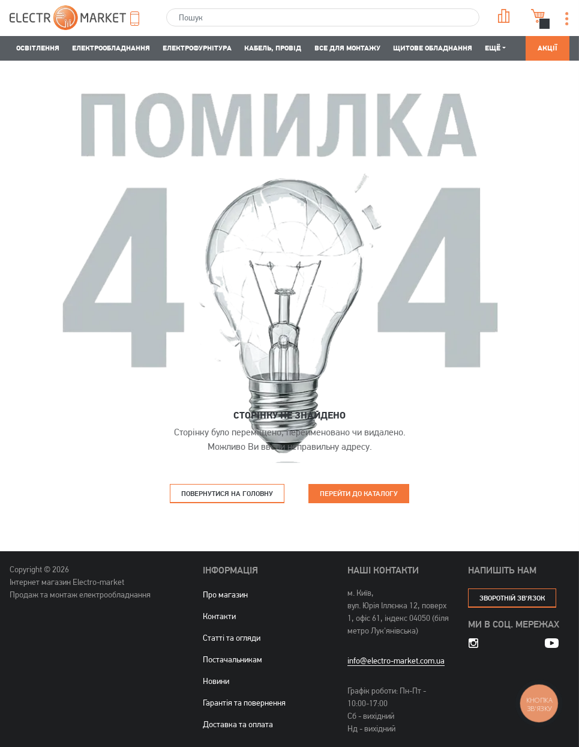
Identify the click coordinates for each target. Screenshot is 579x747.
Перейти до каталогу (359, 493)
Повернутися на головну (227, 493)
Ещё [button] (492, 47)
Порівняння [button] (504, 16)
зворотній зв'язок (512, 597)
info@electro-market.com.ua (396, 660)
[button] (140, 18)
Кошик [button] (538, 16)
